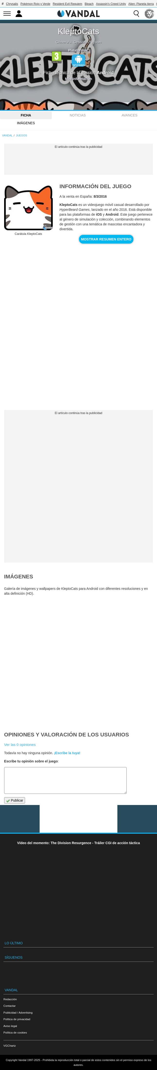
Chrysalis (12, 4)
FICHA (26, 115)
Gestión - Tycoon (87, 42)
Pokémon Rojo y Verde (35, 4)
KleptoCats (78, 31)
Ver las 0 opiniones (20, 745)
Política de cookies (15, 1032)
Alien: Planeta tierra (141, 4)
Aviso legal (10, 1025)
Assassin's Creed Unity (111, 4)
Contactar (9, 1005)
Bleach (89, 4)
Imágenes (26, 123)
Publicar (14, 800)
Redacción (10, 999)
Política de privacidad (16, 1019)
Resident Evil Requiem (67, 4)
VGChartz (9, 1045)
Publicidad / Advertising (18, 1012)
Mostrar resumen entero (106, 239)
